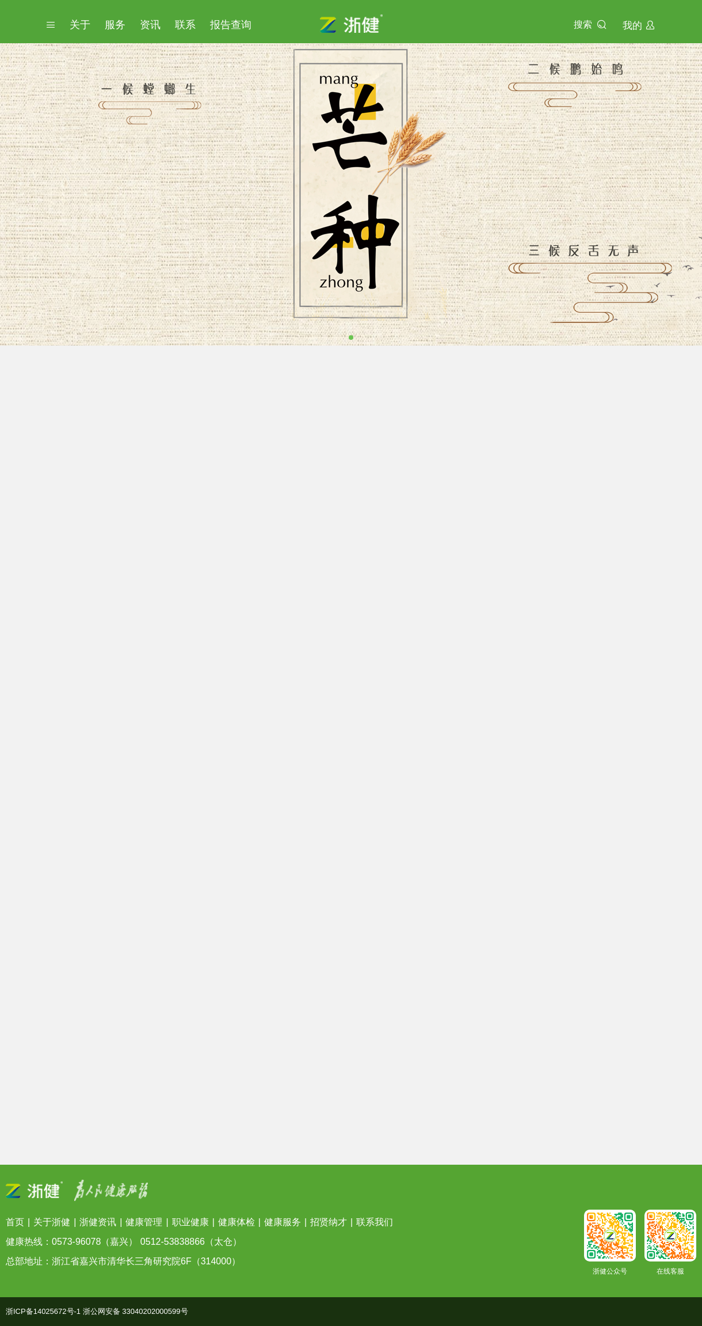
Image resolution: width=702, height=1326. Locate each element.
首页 (15, 1222)
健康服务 (282, 1222)
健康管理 (143, 1222)
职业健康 (190, 1222)
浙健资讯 (97, 1222)
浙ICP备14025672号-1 (43, 1311)
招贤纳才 (328, 1222)
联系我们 (374, 1222)
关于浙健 (51, 1222)
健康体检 (236, 1222)
